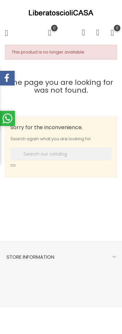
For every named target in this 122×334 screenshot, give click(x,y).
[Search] (61, 153)
